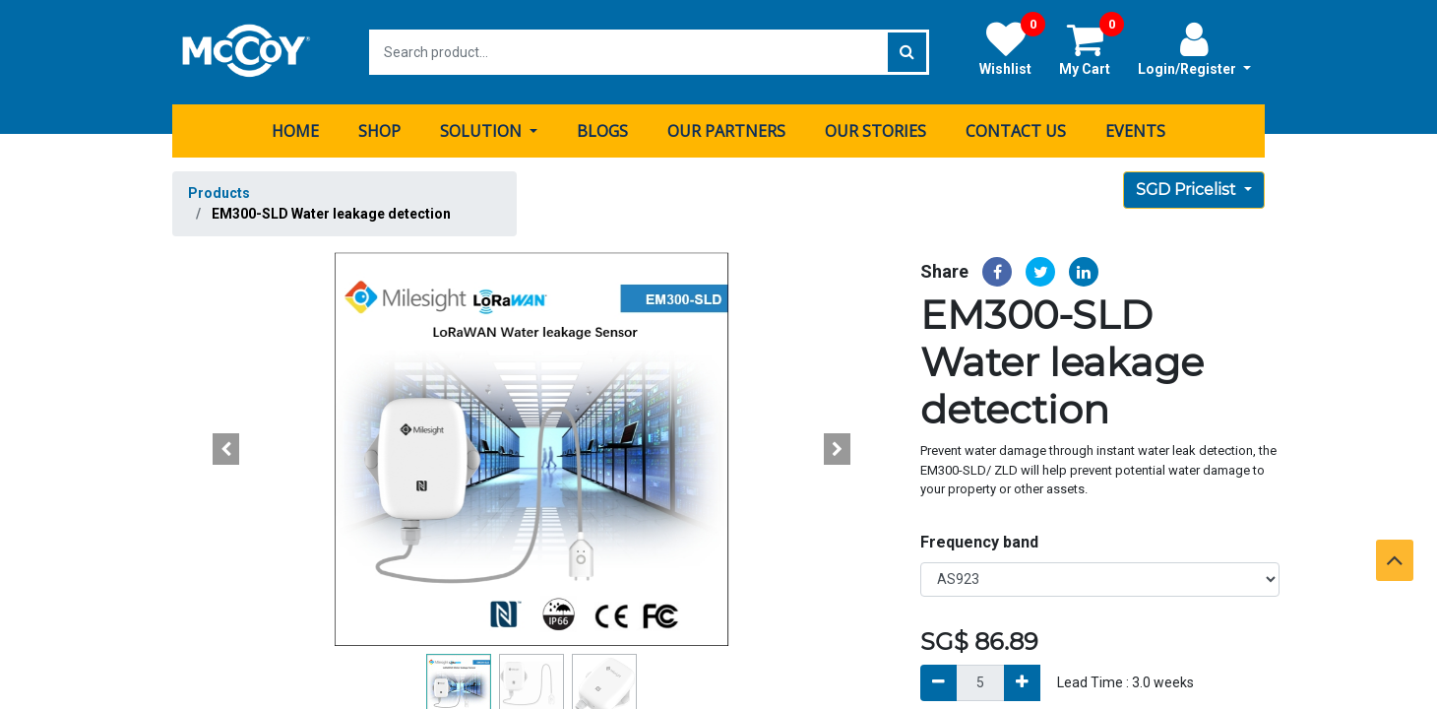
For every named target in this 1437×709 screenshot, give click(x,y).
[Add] (1022, 682)
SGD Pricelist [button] (1188, 189)
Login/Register (1194, 48)
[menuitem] (295, 131)
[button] (226, 449)
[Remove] (938, 682)
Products (219, 193)
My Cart (1091, 48)
